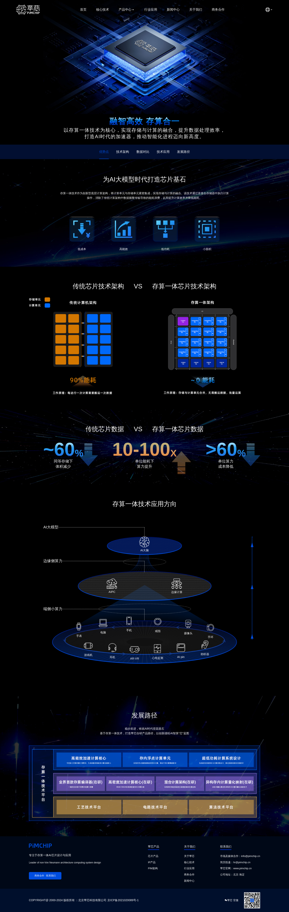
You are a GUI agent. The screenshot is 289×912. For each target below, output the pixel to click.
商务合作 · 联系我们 (45, 875)
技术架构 (122, 151)
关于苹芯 (189, 856)
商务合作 (218, 9)
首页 (83, 9)
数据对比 (142, 151)
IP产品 (152, 862)
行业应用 (150, 9)
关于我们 (195, 9)
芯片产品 (153, 856)
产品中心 (127, 9)
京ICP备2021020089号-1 (123, 900)
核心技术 (102, 9)
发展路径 (183, 151)
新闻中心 (173, 9)
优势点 (104, 151)
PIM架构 (153, 868)
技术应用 (163, 151)
